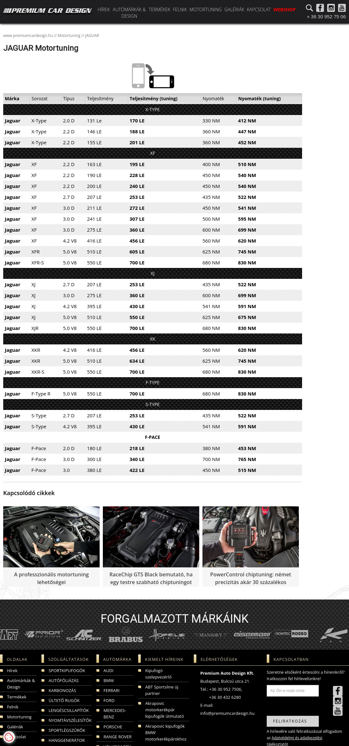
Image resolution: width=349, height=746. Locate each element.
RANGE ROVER (117, 737)
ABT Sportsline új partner (161, 690)
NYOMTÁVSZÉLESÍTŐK (70, 720)
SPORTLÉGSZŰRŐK (67, 730)
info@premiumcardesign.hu (227, 713)
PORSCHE (112, 727)
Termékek (159, 9)
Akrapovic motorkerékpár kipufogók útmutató (164, 709)
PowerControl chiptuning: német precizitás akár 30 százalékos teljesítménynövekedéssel (250, 582)
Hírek (104, 9)
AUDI (108, 670)
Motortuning (206, 9)
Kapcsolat (259, 9)
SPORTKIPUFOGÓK (67, 670)
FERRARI (111, 690)
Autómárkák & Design (129, 12)
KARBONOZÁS (62, 690)
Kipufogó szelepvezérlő (158, 674)
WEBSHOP (284, 9)
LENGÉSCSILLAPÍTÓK (69, 710)
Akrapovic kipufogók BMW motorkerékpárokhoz (165, 732)
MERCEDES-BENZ (114, 713)
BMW (108, 680)
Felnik (180, 9)
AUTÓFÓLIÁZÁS (63, 680)
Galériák (234, 9)
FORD (108, 700)
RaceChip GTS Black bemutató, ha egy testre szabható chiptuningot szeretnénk (151, 582)
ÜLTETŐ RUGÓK (64, 700)
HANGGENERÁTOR (67, 740)
